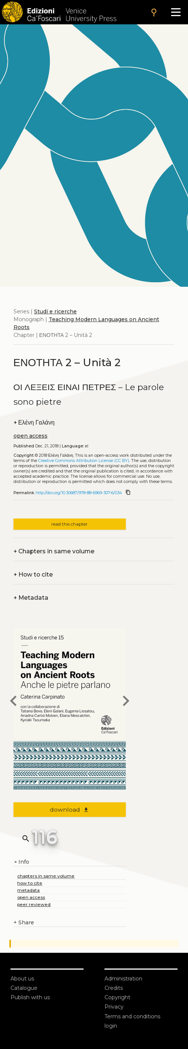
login (110, 1025)
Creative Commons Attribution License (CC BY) (83, 460)
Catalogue (23, 988)
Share (23, 923)
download (69, 809)
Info (21, 862)
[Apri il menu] (176, 12)
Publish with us (30, 997)
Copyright (117, 997)
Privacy (114, 1006)
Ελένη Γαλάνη (34, 422)
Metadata (30, 598)
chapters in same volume (46, 876)
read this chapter (69, 524)
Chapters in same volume (53, 551)
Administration (123, 978)
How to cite (33, 574)
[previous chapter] (13, 702)
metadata (28, 890)
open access (30, 435)
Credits (113, 988)
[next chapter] (125, 702)
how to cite (29, 883)
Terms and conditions (132, 1016)
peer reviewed (34, 904)
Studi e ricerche (55, 311)
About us (22, 978)
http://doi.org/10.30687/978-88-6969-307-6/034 (79, 492)
